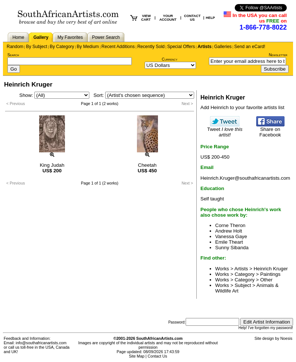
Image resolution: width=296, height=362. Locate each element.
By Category (62, 46)
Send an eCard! (249, 46)
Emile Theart (229, 242)
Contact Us (157, 356)
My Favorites (70, 37)
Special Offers (181, 46)
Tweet (224, 130)
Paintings (270, 274)
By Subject (36, 46)
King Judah (52, 165)
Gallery (40, 37)
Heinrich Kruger (271, 268)
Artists (204, 46)
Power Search (106, 37)
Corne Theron (230, 225)
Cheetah (147, 165)
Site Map (136, 356)
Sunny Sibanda (231, 247)
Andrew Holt (228, 231)
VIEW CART (146, 17)
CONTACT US (192, 17)
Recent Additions (118, 46)
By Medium (88, 46)
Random (15, 46)
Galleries (222, 46)
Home (18, 37)
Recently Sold (151, 46)
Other (266, 280)
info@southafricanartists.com (41, 343)
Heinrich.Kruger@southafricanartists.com (245, 178)
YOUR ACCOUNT (168, 17)
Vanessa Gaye (231, 236)
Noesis (286, 338)
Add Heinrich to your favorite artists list (242, 107)
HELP (210, 18)
